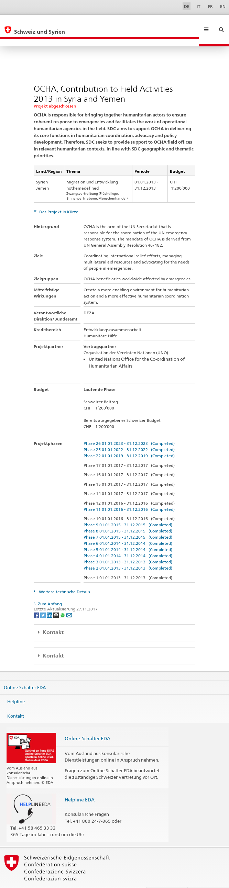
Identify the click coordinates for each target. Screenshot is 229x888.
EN (223, 6)
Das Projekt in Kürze (58, 197)
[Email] (69, 600)
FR (210, 6)
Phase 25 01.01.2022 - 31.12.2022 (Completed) (129, 434)
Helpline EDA (80, 785)
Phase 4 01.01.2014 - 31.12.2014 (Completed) (128, 541)
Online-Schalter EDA (25, 672)
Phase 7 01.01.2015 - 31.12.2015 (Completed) (128, 522)
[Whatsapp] (63, 600)
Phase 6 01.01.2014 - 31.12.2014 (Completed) (128, 528)
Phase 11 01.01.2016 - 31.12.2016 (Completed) (129, 494)
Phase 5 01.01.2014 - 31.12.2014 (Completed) (128, 534)
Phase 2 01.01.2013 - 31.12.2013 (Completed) (128, 553)
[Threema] (56, 600)
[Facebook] (37, 600)
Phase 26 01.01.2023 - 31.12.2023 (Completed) (129, 428)
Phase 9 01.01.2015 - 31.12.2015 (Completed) (128, 510)
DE (186, 6)
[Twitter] (43, 600)
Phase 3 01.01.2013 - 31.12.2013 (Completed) (128, 547)
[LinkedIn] (50, 600)
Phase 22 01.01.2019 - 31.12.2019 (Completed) (129, 441)
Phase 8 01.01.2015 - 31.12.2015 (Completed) (128, 516)
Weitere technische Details (64, 577)
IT (198, 6)
